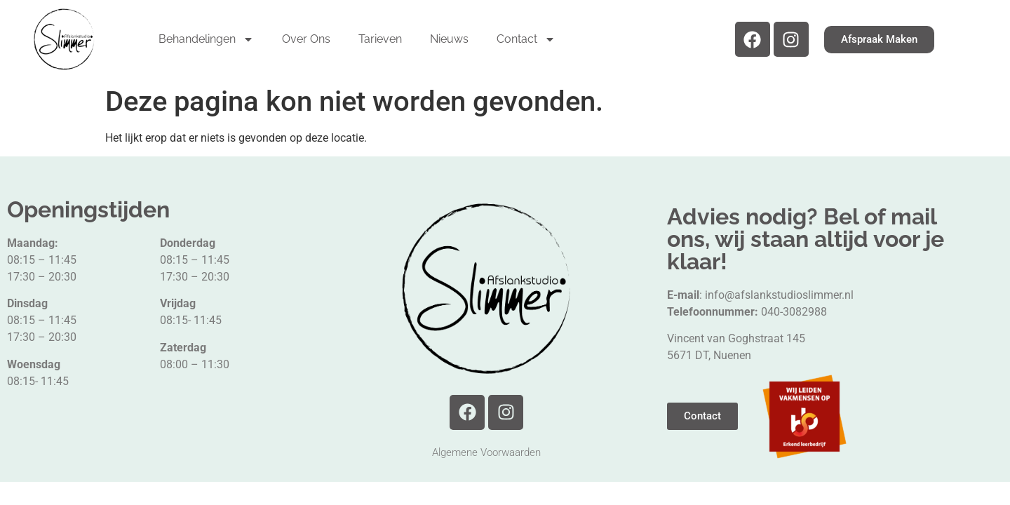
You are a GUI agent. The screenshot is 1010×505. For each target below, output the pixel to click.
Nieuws (449, 39)
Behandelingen (206, 39)
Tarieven (380, 39)
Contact (526, 39)
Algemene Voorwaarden (486, 452)
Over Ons (306, 39)
